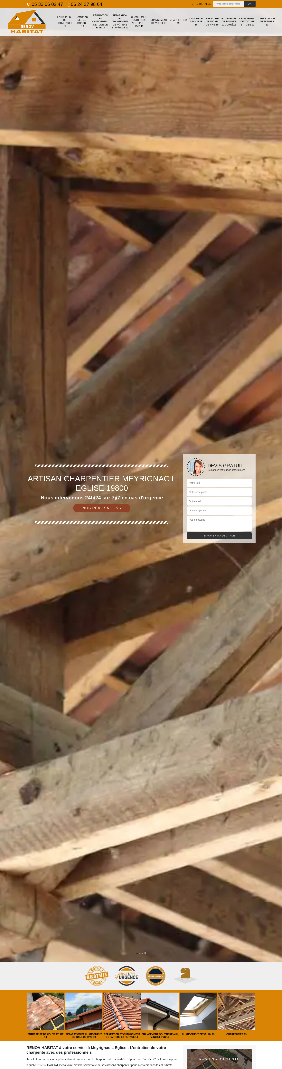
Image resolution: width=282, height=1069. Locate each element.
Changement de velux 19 (158, 22)
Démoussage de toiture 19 (267, 21)
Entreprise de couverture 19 (65, 22)
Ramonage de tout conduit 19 (82, 22)
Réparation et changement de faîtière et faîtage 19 (120, 21)
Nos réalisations (101, 508)
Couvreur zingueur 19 (196, 21)
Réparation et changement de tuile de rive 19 (100, 21)
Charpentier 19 (178, 22)
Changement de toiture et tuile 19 (247, 21)
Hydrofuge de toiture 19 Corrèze (229, 21)
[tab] (141, 534)
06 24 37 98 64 (84, 4)
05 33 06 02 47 (44, 4)
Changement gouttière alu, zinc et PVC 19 (139, 22)
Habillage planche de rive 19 (212, 21)
